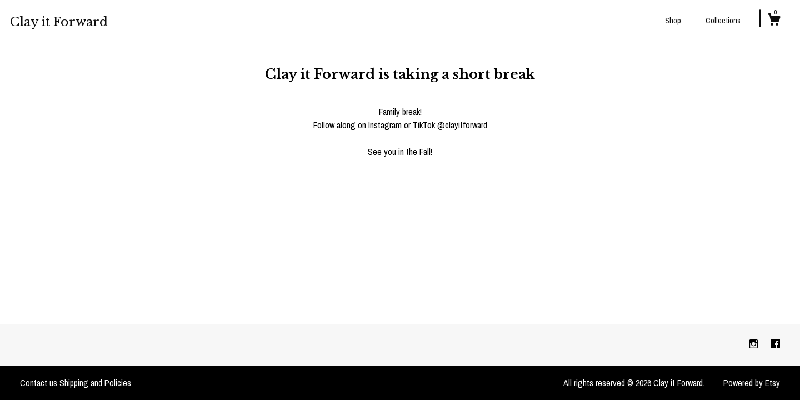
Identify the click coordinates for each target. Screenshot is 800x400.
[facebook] (775, 344)
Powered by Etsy (751, 383)
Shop (673, 21)
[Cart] (774, 21)
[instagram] (754, 344)
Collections (723, 21)
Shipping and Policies (95, 383)
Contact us (38, 383)
